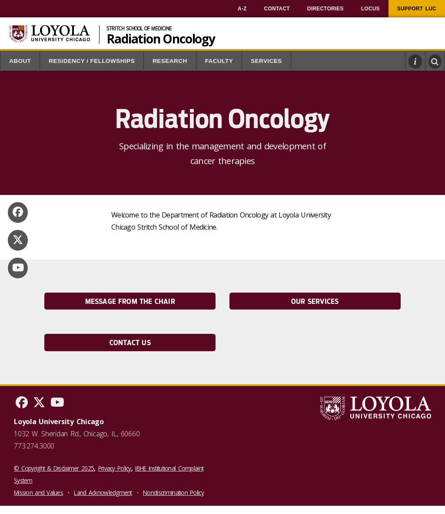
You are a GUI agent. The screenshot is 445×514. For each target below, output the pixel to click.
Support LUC (416, 9)
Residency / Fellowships (92, 61)
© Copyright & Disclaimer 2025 (54, 468)
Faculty (219, 61)
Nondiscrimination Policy (173, 492)
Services (266, 61)
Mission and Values (38, 492)
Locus (370, 9)
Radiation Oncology (160, 38)
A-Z (242, 9)
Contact (277, 9)
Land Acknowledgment (103, 492)
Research (170, 61)
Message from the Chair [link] (130, 301)
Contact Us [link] (130, 343)
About (20, 61)
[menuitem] (242, 8)
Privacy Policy (114, 468)
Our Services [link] (315, 301)
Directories (325, 9)
